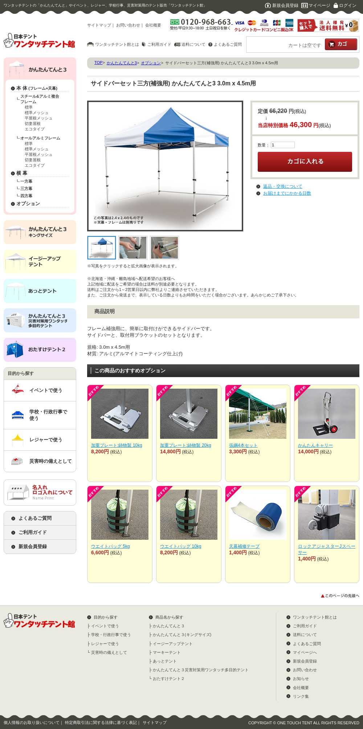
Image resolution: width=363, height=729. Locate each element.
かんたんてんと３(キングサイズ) (182, 634)
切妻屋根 (33, 123)
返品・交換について (282, 186)
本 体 (36, 88)
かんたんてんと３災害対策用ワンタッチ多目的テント (201, 670)
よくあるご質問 (228, 44)
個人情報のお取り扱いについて (32, 722)
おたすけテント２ (169, 678)
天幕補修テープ (244, 546)
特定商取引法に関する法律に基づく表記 (101, 722)
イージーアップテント (173, 643)
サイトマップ (99, 25)
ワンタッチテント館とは (117, 44)
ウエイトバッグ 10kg (180, 546)
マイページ (319, 5)
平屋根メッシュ (39, 118)
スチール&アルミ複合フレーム (39, 99)
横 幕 (21, 173)
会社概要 (153, 25)
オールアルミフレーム (40, 138)
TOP (98, 62)
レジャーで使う (45, 439)
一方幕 (26, 181)
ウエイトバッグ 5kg (110, 546)
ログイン (347, 5)
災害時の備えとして (50, 461)
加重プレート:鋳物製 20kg (185, 445)
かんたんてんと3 (122, 63)
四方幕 (26, 196)
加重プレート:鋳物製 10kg (116, 445)
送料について (193, 44)
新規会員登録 (285, 5)
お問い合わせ (128, 25)
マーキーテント (167, 652)
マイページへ (305, 652)
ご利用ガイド (159, 44)
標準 (29, 107)
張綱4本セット (243, 445)
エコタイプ (35, 129)
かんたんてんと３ (169, 626)
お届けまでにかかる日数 (287, 193)
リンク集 (301, 696)
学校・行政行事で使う (48, 415)
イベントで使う (45, 390)
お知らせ (301, 678)
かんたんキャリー (315, 445)
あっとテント (165, 661)
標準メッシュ (37, 112)
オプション (28, 203)
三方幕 (26, 188)
